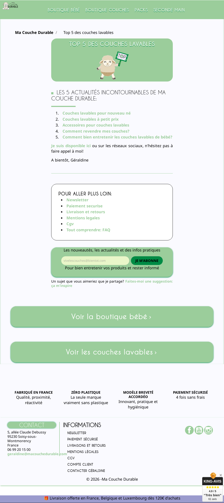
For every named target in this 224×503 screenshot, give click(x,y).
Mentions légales (82, 452)
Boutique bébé (64, 10)
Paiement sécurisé (82, 439)
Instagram (211, 430)
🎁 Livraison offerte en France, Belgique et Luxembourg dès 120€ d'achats (112, 498)
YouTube (201, 430)
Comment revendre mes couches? (96, 131)
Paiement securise (84, 205)
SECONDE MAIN (169, 10)
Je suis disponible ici (71, 145)
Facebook (191, 430)
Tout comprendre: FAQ (88, 229)
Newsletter (77, 199)
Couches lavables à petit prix (91, 119)
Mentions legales (83, 217)
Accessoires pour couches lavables (96, 125)
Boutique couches (107, 10)
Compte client (80, 464)
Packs (141, 10)
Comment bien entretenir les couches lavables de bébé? (117, 137)
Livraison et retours (85, 211)
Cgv (70, 223)
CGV (71, 458)
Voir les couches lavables (112, 352)
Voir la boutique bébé (112, 316)
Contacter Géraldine (86, 471)
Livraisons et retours (86, 445)
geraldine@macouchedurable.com (37, 453)
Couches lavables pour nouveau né (97, 113)
